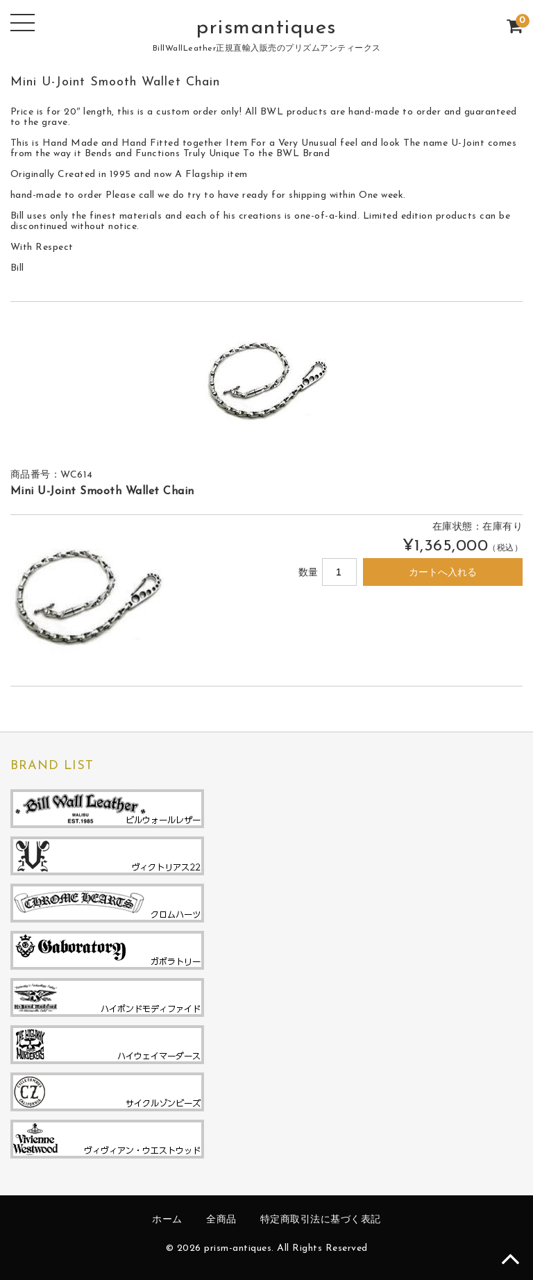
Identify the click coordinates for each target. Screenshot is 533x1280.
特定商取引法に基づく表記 (320, 1220)
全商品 (221, 1220)
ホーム (167, 1220)
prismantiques (266, 28)
